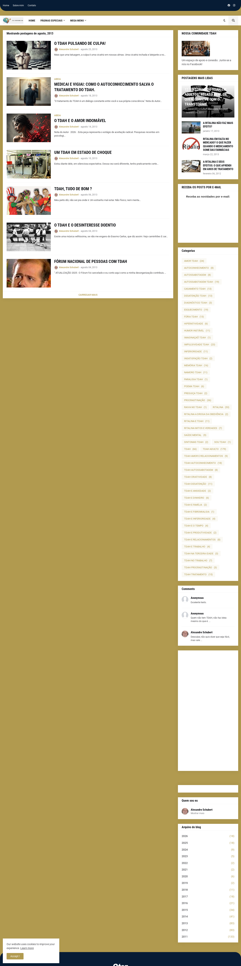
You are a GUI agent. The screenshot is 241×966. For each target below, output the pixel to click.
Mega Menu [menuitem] (77, 20)
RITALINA (221, 407)
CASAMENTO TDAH (198, 288)
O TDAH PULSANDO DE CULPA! (80, 43)
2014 (208, 917)
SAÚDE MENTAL (195, 435)
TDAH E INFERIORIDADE (199, 518)
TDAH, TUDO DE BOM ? (73, 188)
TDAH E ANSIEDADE (197, 491)
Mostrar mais (197, 813)
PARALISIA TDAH (196, 379)
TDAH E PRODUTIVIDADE (200, 532)
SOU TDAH (222, 442)
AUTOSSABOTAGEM (197, 275)
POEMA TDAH (194, 386)
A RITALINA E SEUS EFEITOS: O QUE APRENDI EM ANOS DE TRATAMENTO (218, 165)
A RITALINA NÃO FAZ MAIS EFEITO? (218, 124)
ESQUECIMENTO (196, 309)
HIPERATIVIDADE (196, 323)
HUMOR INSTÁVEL (197, 330)
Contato (32, 5)
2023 (208, 856)
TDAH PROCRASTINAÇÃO (200, 567)
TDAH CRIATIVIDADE (198, 477)
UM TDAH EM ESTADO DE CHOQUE (83, 152)
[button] (224, 20)
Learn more (27, 948)
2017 (208, 897)
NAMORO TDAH (195, 372)
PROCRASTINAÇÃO (197, 400)
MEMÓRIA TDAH (196, 365)
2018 (208, 890)
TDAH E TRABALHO (197, 546)
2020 (208, 876)
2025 (208, 843)
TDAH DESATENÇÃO (198, 484)
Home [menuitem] (32, 20)
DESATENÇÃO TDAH (198, 295)
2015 (208, 910)
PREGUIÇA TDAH (195, 393)
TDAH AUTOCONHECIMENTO (203, 463)
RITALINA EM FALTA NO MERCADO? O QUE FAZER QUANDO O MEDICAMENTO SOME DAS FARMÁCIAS (218, 144)
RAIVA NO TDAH (195, 407)
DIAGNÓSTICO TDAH (198, 302)
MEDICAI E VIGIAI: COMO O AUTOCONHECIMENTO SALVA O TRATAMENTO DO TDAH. (104, 87)
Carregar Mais (88, 294)
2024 (208, 850)
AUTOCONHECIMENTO (199, 268)
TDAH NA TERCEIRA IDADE (201, 553)
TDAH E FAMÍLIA (195, 504)
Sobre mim (18, 5)
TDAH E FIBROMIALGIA (199, 511)
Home (6, 5)
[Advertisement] (208, 710)
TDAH (190, 449)
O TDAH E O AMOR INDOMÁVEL (80, 120)
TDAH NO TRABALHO (198, 560)
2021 (208, 870)
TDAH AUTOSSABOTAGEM (201, 470)
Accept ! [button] (15, 956)
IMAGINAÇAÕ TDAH (197, 337)
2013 (208, 923)
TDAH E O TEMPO (196, 525)
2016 (208, 903)
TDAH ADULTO (214, 449)
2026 (208, 836)
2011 (208, 937)
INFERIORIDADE (196, 351)
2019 (208, 883)
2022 (208, 863)
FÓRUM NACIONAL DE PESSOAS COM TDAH (90, 261)
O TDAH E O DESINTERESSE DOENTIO (85, 225)
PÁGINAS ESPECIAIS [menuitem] (51, 20)
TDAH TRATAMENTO (198, 574)
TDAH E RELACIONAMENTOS (202, 539)
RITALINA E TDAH (197, 421)
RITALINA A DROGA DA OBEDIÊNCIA (206, 414)
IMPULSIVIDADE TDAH (199, 344)
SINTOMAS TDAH (196, 442)
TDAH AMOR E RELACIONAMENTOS (206, 456)
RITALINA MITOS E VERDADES (203, 428)
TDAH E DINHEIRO (196, 498)
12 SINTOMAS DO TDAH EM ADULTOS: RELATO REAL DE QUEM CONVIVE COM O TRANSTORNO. (206, 96)
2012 (208, 930)
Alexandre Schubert (202, 809)
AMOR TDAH (194, 261)
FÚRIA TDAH (194, 316)
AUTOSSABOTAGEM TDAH (201, 282)
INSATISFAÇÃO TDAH (198, 358)
